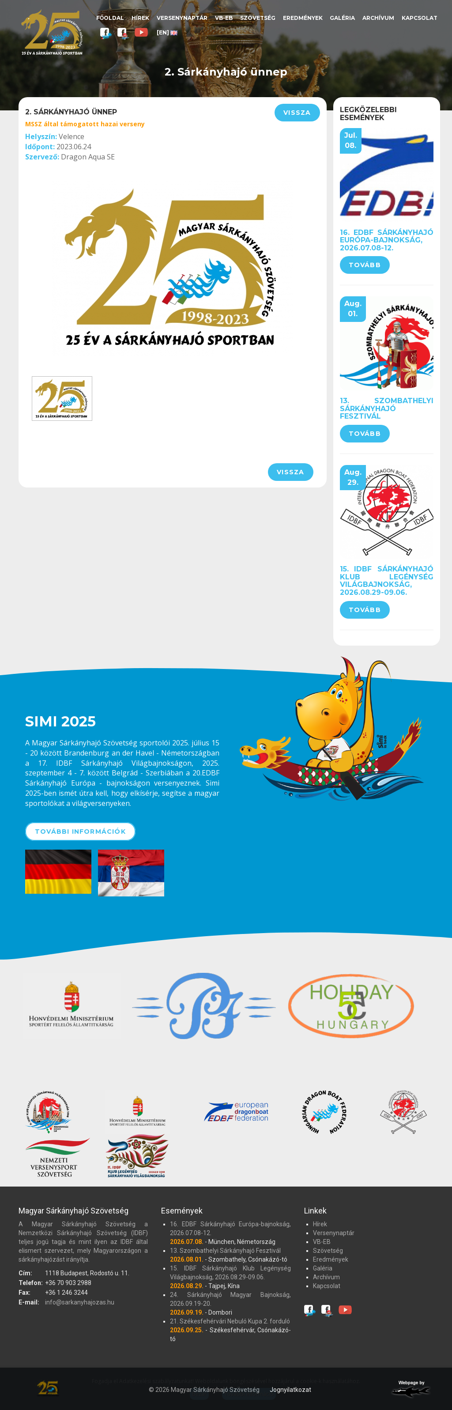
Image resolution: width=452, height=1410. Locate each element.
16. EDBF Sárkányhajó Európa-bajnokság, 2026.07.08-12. (387, 240)
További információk (80, 831)
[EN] (167, 32)
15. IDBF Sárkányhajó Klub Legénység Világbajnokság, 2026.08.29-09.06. (387, 581)
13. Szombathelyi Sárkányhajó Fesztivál (387, 408)
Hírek (140, 18)
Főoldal (110, 18)
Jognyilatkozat (290, 1389)
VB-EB (224, 18)
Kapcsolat (419, 18)
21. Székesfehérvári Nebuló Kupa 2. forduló (230, 1321)
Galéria (342, 18)
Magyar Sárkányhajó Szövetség (52, 32)
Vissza (297, 113)
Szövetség (257, 18)
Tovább (365, 265)
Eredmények (303, 18)
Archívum (378, 18)
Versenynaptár (182, 18)
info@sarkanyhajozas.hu (79, 1302)
